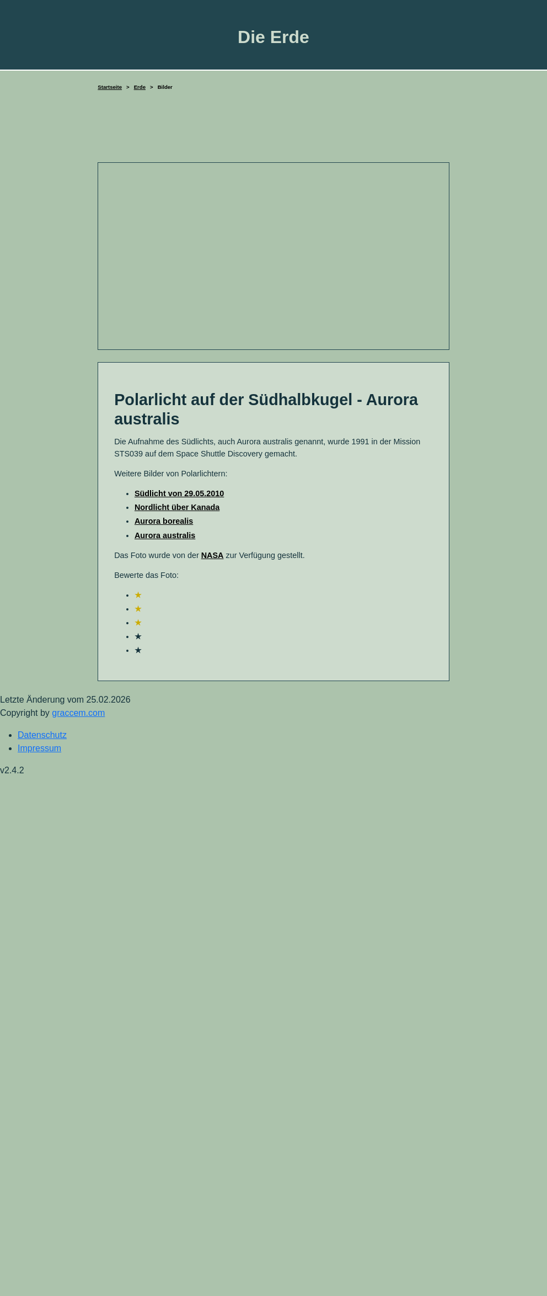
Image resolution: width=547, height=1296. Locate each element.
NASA (212, 555)
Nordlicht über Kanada (177, 507)
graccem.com (78, 713)
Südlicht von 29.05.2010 (179, 493)
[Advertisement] (273, 132)
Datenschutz (42, 735)
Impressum (39, 748)
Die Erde (273, 37)
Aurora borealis (164, 521)
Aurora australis (165, 535)
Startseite (110, 87)
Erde (140, 87)
